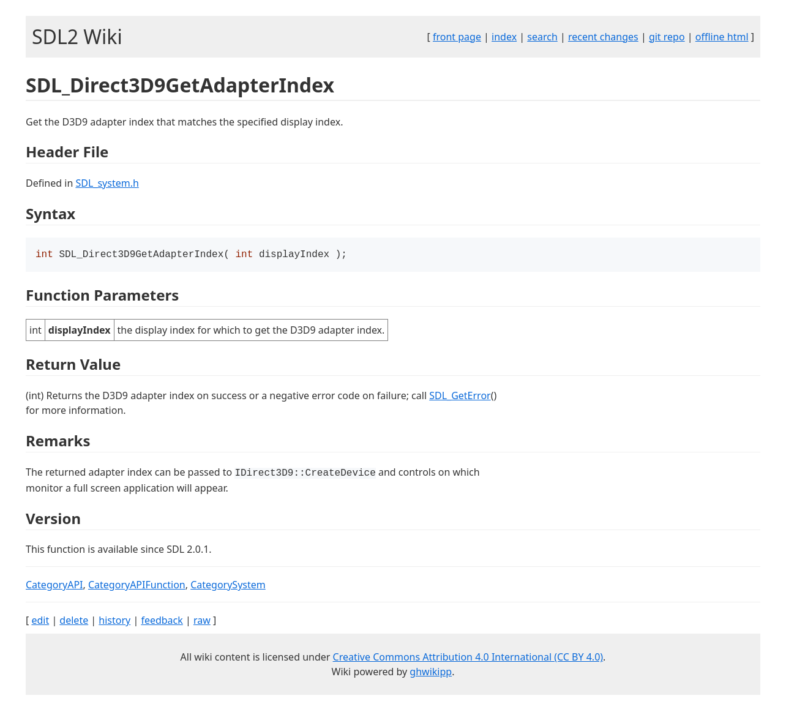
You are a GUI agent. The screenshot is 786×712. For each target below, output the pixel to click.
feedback (161, 621)
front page (457, 36)
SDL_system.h (106, 183)
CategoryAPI (54, 586)
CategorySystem (228, 586)
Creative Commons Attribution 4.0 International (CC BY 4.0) (468, 658)
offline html (722, 36)
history (114, 621)
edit (40, 621)
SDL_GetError (459, 396)
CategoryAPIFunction (136, 586)
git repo (667, 36)
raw (202, 621)
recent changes (603, 36)
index (504, 36)
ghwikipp (431, 673)
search (542, 36)
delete (73, 621)
